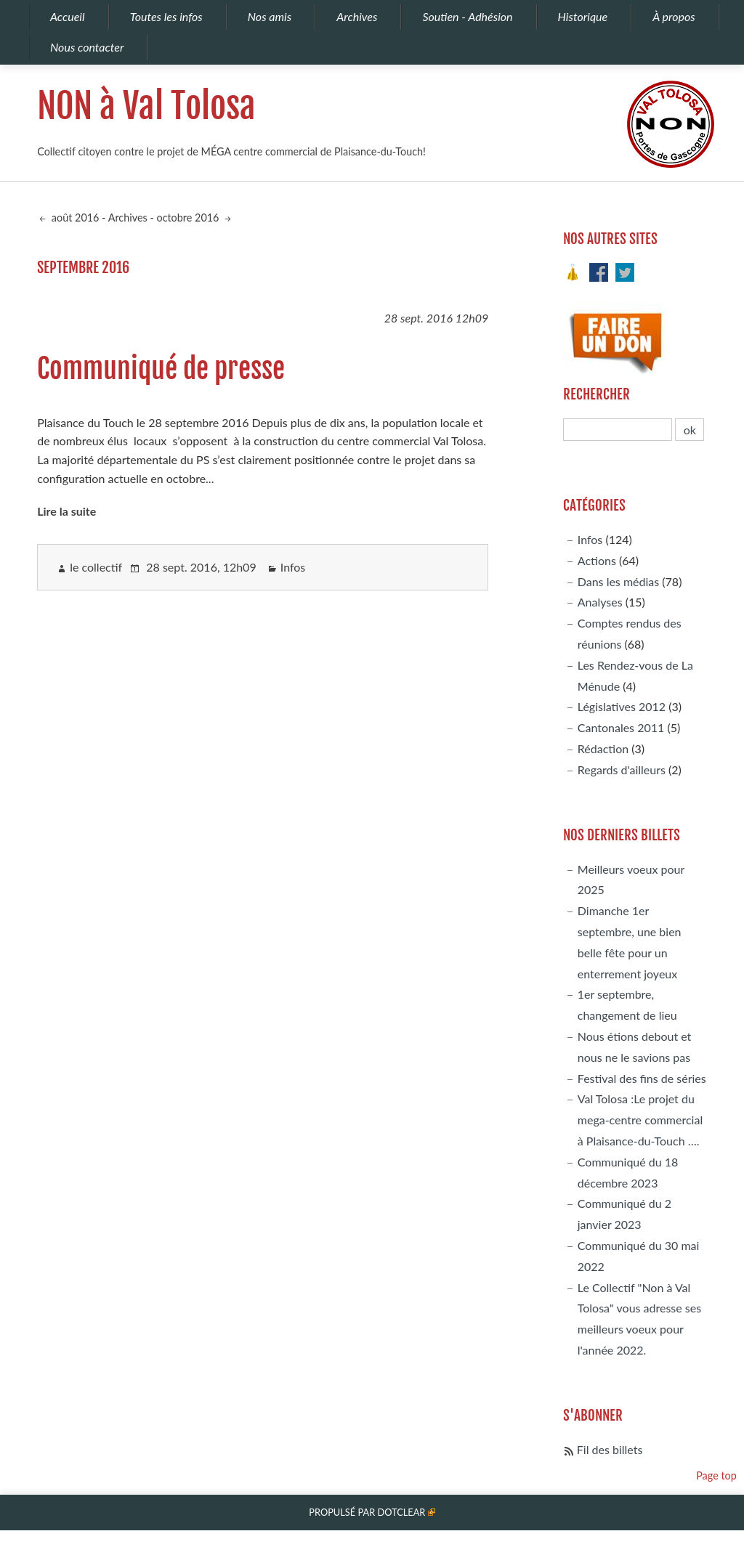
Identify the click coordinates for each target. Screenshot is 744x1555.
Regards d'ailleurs (622, 769)
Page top (716, 1475)
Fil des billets (610, 1449)
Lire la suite (66, 511)
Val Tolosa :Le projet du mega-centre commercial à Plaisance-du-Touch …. (640, 1120)
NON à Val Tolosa (146, 106)
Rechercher (596, 394)
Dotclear (401, 1512)
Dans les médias (618, 581)
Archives (127, 217)
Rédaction (603, 748)
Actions (597, 560)
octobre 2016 (189, 217)
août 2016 (74, 217)
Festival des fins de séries (642, 1078)
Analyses (600, 602)
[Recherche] (618, 429)
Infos (293, 567)
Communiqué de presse (161, 368)
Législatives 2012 (622, 706)
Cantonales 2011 (621, 727)
